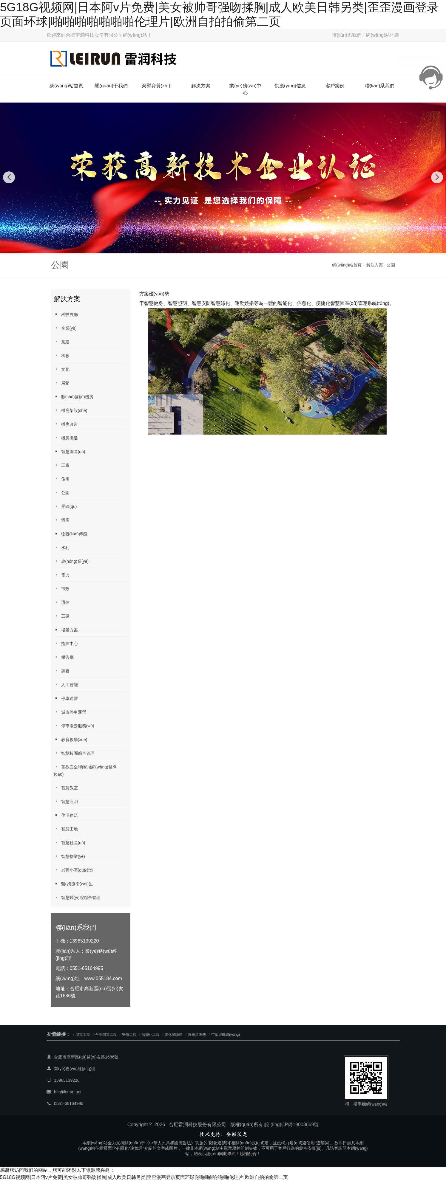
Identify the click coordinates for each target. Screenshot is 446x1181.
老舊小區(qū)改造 (74, 869)
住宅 (62, 478)
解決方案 (200, 85)
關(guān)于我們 (111, 85)
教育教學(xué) (70, 739)
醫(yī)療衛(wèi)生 (73, 883)
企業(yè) (65, 328)
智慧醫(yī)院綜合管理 (77, 897)
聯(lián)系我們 (347, 35)
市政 (62, 588)
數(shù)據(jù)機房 (73, 396)
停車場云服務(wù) (74, 725)
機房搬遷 (66, 437)
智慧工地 (66, 828)
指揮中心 (66, 643)
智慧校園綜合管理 (74, 753)
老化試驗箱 (174, 1035)
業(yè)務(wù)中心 (245, 89)
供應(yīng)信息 (290, 85)
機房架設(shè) (70, 410)
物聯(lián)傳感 (70, 533)
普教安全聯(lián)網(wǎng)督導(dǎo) (85, 770)
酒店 (62, 520)
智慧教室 (66, 787)
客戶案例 (335, 85)
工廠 (62, 465)
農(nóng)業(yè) (71, 561)
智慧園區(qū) (69, 451)
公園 (391, 265)
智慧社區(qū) (69, 842)
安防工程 (129, 1035)
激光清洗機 (197, 1035)
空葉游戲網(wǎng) (225, 1035)
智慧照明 (66, 801)
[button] (210, 247)
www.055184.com (103, 978)
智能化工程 (151, 1035)
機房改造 (66, 424)
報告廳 (64, 657)
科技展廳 (66, 314)
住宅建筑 (66, 815)
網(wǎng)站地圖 (382, 35)
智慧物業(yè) (69, 856)
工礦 (62, 616)
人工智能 (66, 684)
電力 (62, 574)
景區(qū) (65, 506)
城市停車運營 (70, 712)
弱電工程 (82, 1035)
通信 (62, 602)
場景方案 (66, 629)
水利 (62, 547)
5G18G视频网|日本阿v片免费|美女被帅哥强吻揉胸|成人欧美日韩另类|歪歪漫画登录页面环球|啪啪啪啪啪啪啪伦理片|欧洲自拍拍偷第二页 (144, 1177)
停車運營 (66, 698)
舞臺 (62, 670)
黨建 (62, 341)
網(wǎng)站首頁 (66, 85)
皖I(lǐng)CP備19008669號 (291, 1124)
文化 (62, 369)
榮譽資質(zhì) (156, 85)
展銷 (62, 382)
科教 (62, 355)
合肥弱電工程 (106, 1035)
